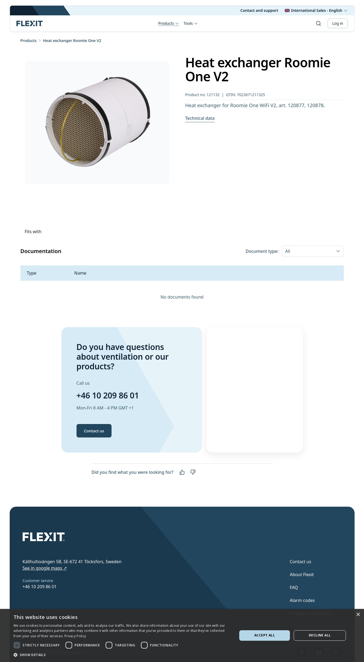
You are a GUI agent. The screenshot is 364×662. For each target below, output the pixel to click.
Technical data (199, 118)
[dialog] (182, 635)
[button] (122, 655)
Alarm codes (302, 600)
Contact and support (259, 10)
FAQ (294, 587)
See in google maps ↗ (45, 568)
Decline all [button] (320, 635)
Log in (337, 23)
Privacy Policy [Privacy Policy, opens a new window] (75, 636)
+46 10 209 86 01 (108, 395)
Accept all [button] (264, 635)
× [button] (358, 615)
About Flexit (302, 574)
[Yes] (182, 472)
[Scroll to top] (29, 23)
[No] (193, 472)
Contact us (94, 430)
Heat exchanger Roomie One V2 (72, 40)
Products (168, 23)
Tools (190, 23)
